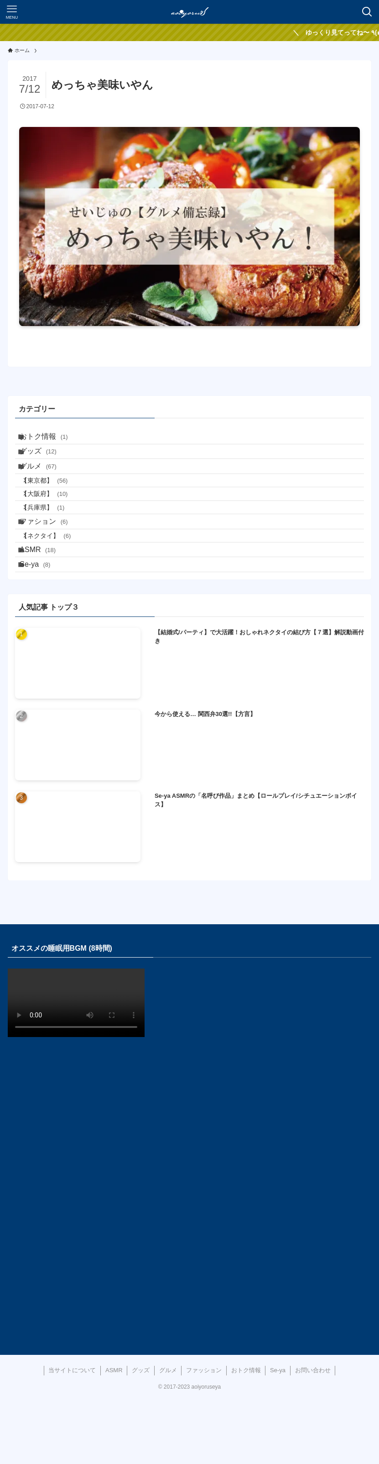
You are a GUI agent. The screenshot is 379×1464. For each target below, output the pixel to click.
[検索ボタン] (367, 12)
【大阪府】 (54, 523)
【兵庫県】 (53, 543)
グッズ (46, 461)
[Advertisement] (190, 1192)
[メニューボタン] (12, 12)
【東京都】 (54, 503)
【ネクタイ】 (56, 584)
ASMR (46, 604)
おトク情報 (52, 439)
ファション (52, 563)
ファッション (204, 1435)
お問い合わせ (313, 1435)
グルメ (46, 483)
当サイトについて (72, 1435)
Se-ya (43, 626)
